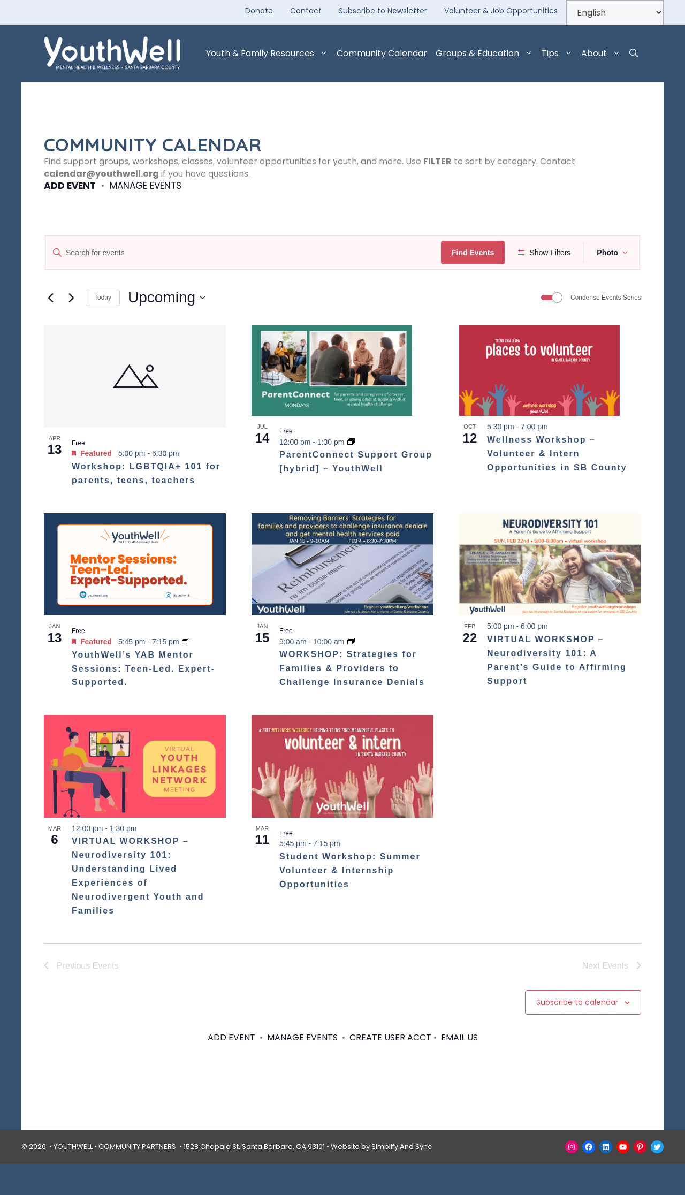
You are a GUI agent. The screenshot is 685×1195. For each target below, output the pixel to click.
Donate (259, 10)
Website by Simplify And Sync (381, 1178)
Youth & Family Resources (269, 53)
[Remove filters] (207, 287)
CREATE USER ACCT (390, 1069)
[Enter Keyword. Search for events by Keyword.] (244, 253)
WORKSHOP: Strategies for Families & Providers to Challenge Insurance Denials (352, 699)
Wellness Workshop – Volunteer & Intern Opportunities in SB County (557, 485)
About (603, 53)
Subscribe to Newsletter (383, 10)
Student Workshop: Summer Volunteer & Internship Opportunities (350, 901)
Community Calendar (382, 53)
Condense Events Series (605, 329)
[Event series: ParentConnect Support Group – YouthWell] (351, 473)
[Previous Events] (50, 329)
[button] (633, 53)
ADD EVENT (70, 185)
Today (102, 329)
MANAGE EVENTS (145, 185)
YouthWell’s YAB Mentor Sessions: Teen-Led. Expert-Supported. (143, 699)
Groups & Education (486, 53)
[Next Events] (71, 329)
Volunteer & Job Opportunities (501, 10)
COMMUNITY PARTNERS (137, 1178)
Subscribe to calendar (577, 1033)
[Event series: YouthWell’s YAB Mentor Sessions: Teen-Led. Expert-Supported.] (185, 673)
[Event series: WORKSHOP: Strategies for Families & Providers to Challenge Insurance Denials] (351, 672)
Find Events (476, 252)
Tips (559, 53)
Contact (306, 10)
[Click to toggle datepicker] (167, 329)
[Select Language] (615, 12)
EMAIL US (459, 1069)
